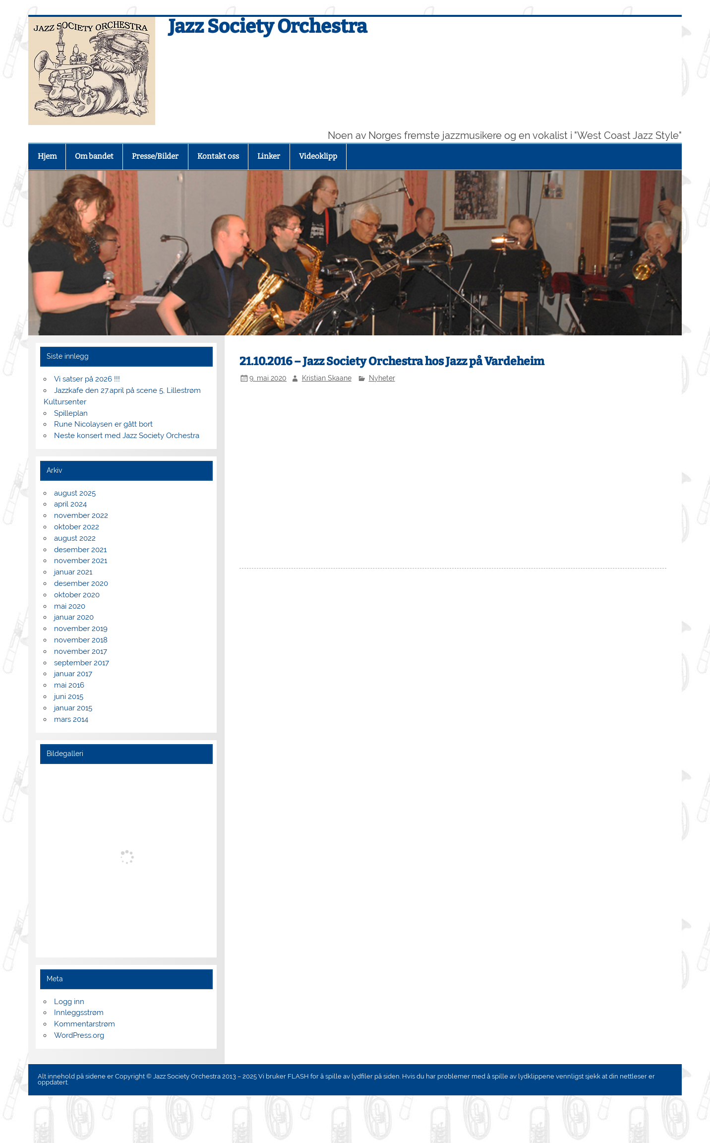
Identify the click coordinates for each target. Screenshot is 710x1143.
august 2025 (75, 493)
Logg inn (69, 1001)
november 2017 (80, 651)
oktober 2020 (77, 594)
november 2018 (81, 639)
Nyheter (382, 378)
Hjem (47, 156)
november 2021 (80, 560)
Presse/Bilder (155, 156)
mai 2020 (69, 606)
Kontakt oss (218, 156)
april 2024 (70, 504)
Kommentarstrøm (84, 1023)
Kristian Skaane (327, 378)
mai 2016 (69, 685)
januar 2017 (73, 673)
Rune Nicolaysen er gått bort (103, 424)
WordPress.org (79, 1035)
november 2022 (81, 515)
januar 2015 (73, 707)
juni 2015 (68, 696)
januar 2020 (74, 617)
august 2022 (75, 538)
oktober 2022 (76, 526)
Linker (268, 156)
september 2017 (81, 662)
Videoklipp (318, 156)
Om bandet (94, 156)
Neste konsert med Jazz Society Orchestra (126, 435)
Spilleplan (71, 413)
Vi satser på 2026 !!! (87, 379)
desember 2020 (81, 583)
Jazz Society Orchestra (268, 26)
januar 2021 (73, 572)
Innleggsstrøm (79, 1012)
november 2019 (81, 628)
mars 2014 (71, 719)
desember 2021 (80, 549)
